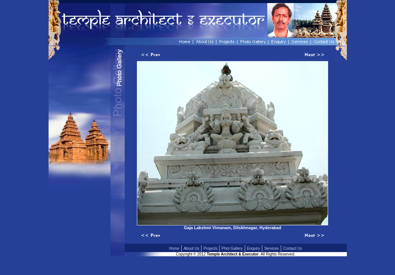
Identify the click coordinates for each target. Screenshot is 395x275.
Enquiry (253, 248)
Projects (210, 248)
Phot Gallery (232, 248)
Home (174, 248)
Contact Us (292, 248)
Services (271, 248)
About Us (191, 248)
